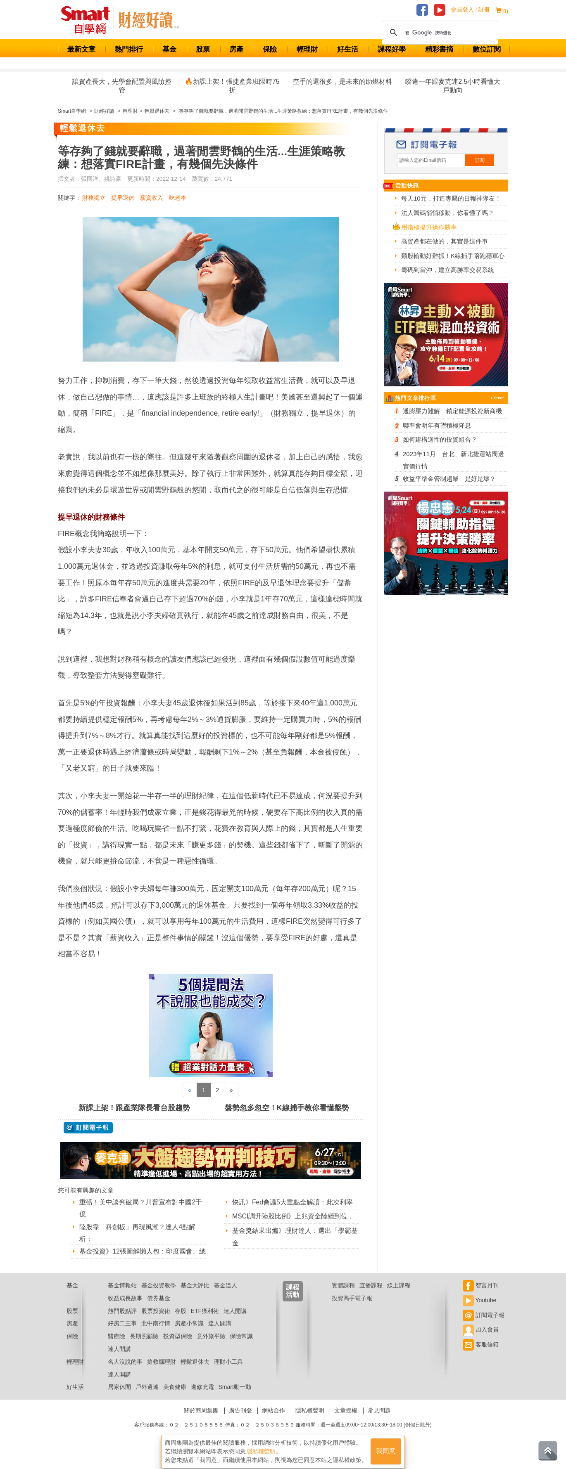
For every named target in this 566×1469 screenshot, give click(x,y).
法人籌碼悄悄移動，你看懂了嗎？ (447, 212)
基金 (169, 49)
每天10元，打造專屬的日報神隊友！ (451, 198)
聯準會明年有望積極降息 (437, 425)
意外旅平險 (211, 1346)
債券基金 (158, 1308)
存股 (180, 1321)
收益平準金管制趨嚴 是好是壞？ (449, 478)
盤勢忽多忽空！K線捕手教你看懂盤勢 (287, 1108)
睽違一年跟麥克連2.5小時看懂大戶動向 (452, 86)
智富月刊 (481, 1295)
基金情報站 (122, 1295)
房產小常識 (189, 1334)
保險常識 (241, 1346)
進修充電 (202, 1397)
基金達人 (225, 1295)
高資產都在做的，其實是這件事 (444, 241)
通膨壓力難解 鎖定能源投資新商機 (452, 410)
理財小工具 (228, 1372)
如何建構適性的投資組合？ (440, 439)
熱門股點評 (122, 1321)
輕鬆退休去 (195, 1372)
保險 (270, 49)
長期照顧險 (144, 1346)
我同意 (386, 1448)
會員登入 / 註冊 (470, 10)
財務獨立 (93, 197)
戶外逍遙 (147, 1397)
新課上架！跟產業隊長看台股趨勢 (134, 1108)
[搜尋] (438, 33)
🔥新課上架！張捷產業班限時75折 (232, 86)
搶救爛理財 (161, 1372)
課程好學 (392, 49)
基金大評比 (195, 1295)
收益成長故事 (125, 1308)
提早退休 (122, 197)
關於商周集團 (201, 1420)
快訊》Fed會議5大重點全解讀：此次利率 (292, 1202)
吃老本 (177, 197)
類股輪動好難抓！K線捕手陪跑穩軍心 (452, 255)
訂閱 (480, 160)
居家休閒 (119, 1397)
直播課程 (371, 1295)
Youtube (480, 1310)
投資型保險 (177, 1346)
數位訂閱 (487, 49)
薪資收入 (151, 197)
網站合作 (273, 1420)
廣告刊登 (240, 1420)
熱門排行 (129, 49)
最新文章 (81, 49)
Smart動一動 (234, 1397)
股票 (203, 49)
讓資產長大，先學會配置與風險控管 (121, 86)
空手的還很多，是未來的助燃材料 (342, 81)
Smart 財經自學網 (89, 20)
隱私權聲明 (309, 1420)
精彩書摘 (439, 49)
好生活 (347, 49)
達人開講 (235, 1321)
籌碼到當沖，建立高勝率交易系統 (447, 269)
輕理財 (307, 49)
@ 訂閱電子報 (88, 1127)
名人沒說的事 (125, 1372)
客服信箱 (481, 1354)
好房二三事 (122, 1334)
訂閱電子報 (483, 1325)
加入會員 (481, 1340)
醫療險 (116, 1346)
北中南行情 (155, 1334)
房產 (236, 49)
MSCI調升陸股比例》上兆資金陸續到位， (293, 1216)
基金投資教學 (158, 1295)
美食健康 (174, 1397)
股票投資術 (155, 1321)
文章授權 (345, 1420)
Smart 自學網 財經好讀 (149, 20)
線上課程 (398, 1295)
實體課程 (343, 1295)
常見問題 (379, 1420)
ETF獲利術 (205, 1321)
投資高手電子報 (352, 1308)
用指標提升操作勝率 (429, 227)
